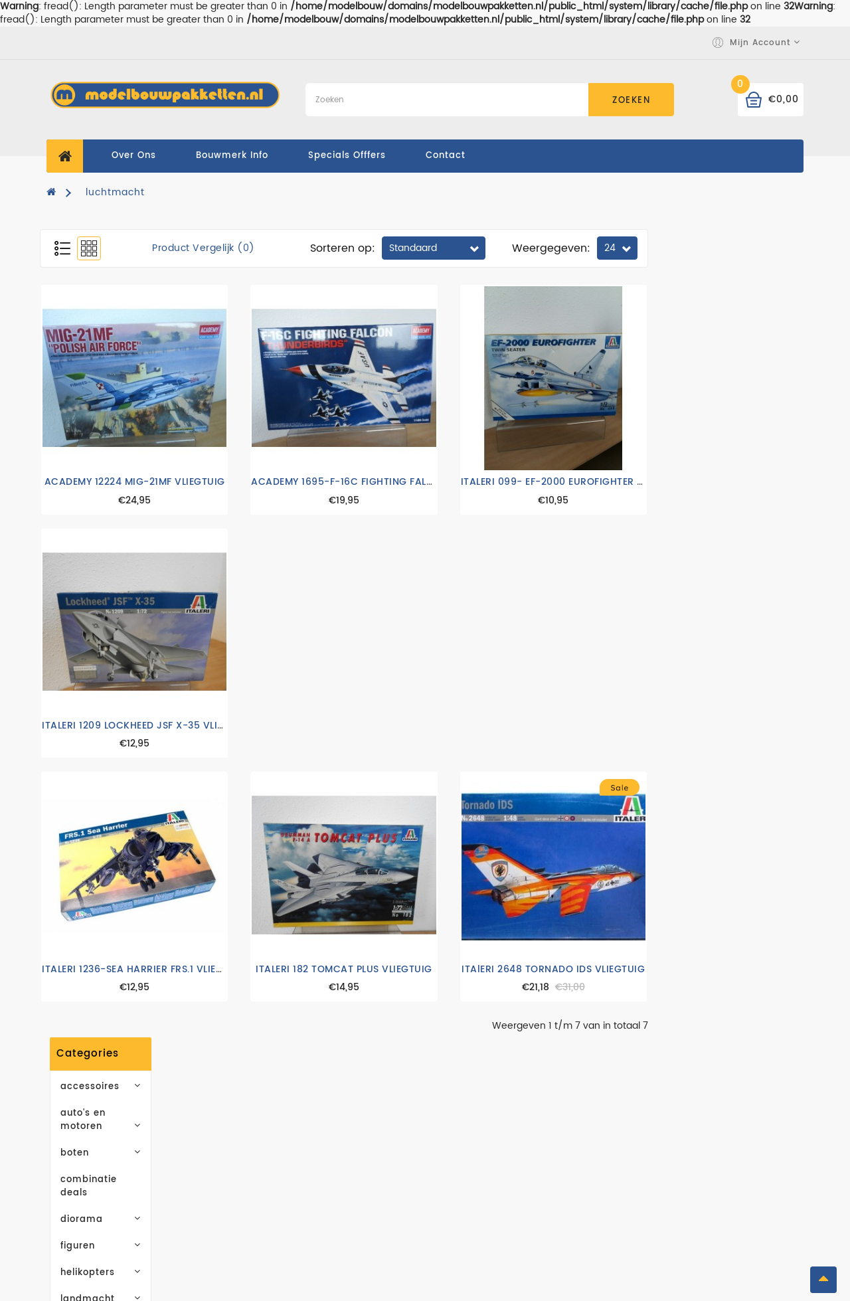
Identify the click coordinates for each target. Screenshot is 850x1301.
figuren (114, 395)
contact (446, 156)
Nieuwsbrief (660, 1189)
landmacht (114, 448)
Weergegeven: (706, 248)
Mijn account (663, 1129)
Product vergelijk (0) (358, 248)
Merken (454, 1129)
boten (114, 315)
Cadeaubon (465, 1149)
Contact (262, 1222)
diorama (114, 368)
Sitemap (457, 1189)
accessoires (114, 262)
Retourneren (661, 1209)
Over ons (134, 156)
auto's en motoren (114, 289)
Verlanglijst (659, 1169)
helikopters (114, 421)
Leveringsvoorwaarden (300, 1149)
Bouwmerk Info (232, 156)
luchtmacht (115, 192)
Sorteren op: (498, 248)
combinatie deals (100, 342)
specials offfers (347, 156)
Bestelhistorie (665, 1149)
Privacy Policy (277, 1169)
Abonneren (114, 790)
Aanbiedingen (472, 1169)
